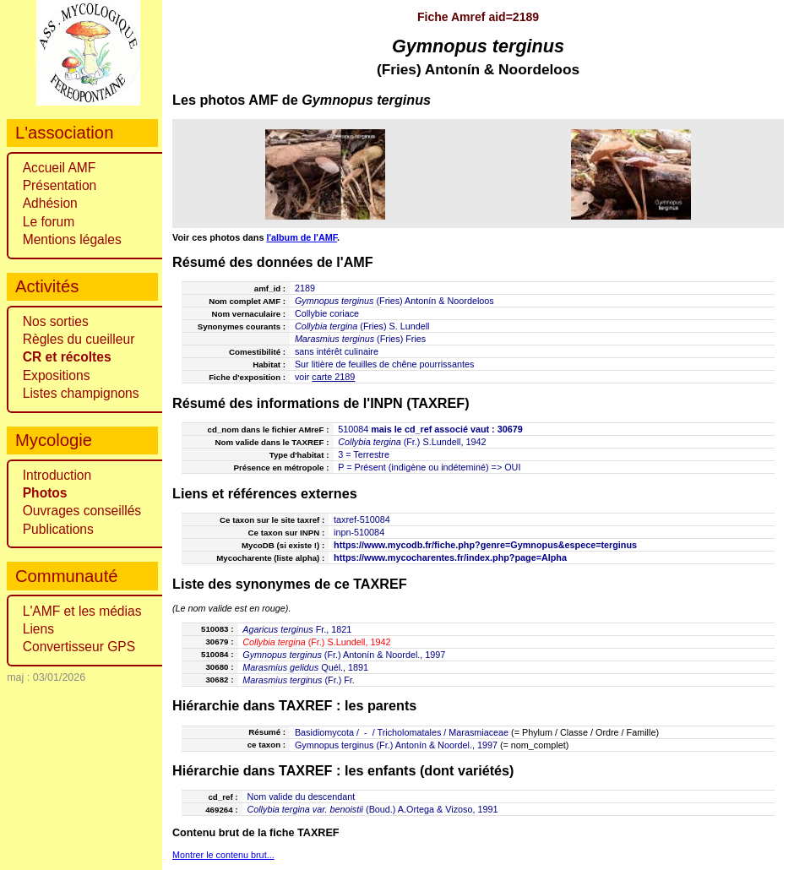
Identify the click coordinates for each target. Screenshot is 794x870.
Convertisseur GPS (79, 646)
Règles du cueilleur (79, 339)
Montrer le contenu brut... (223, 855)
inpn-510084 (359, 532)
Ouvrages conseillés (82, 510)
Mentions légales (72, 239)
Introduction (57, 475)
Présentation (60, 185)
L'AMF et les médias (82, 611)
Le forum (49, 222)
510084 (353, 429)
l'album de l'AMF (301, 237)
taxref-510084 (362, 519)
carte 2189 (333, 377)
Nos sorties (56, 321)
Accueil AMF (59, 167)
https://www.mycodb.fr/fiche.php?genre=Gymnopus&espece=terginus (485, 545)
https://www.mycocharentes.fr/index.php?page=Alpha (450, 557)
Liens (38, 629)
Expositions (56, 375)
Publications (58, 529)
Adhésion (50, 203)
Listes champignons (81, 393)
